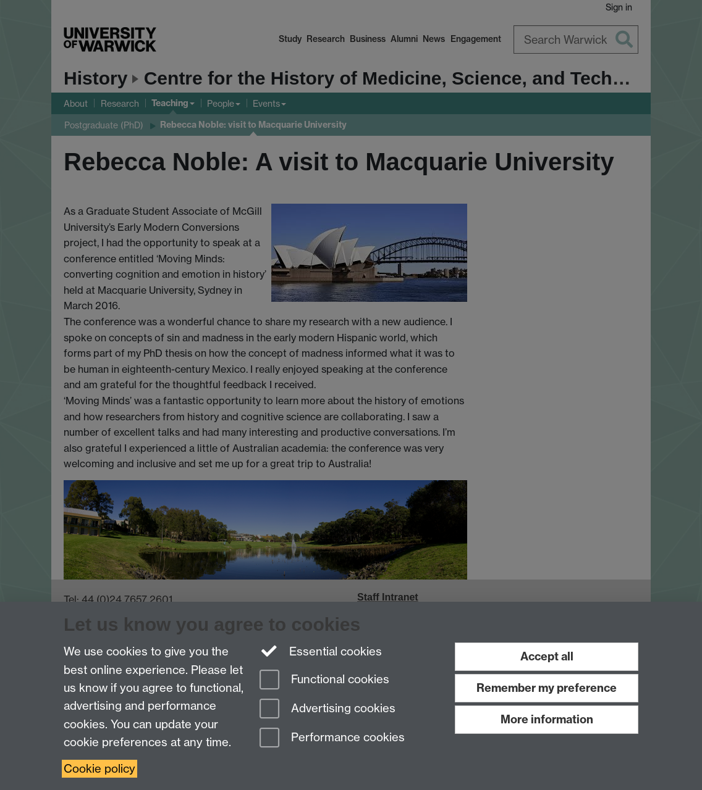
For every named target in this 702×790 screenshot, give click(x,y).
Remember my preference (546, 688)
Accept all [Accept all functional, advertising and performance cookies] (546, 656)
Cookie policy (99, 769)
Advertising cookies (327, 709)
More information (547, 719)
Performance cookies (332, 738)
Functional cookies (324, 680)
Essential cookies (321, 650)
